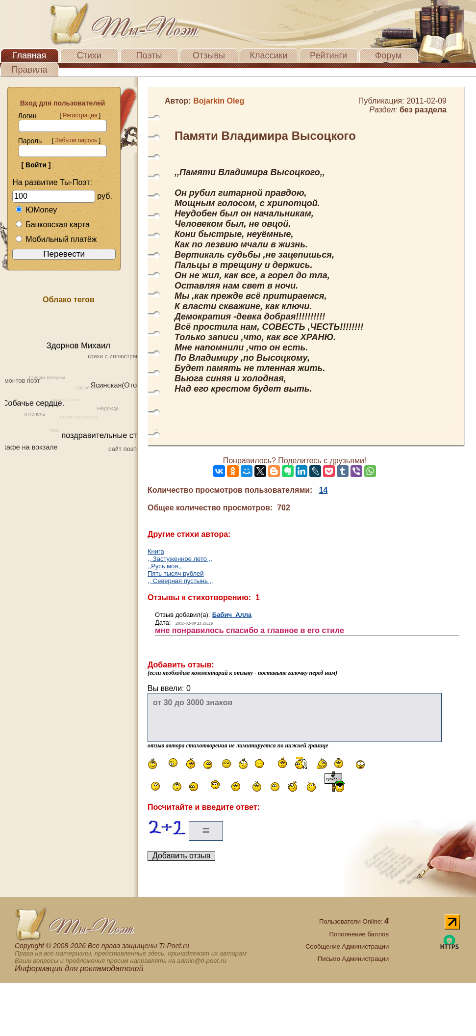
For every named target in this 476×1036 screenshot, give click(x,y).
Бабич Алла (232, 614)
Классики (269, 55)
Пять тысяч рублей (176, 573)
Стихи (89, 55)
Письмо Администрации (353, 958)
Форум (388, 55)
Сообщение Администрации (347, 946)
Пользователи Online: (354, 921)
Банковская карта (52, 224)
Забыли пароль (76, 140)
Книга (156, 551)
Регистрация (80, 115)
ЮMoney (36, 210)
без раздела (423, 110)
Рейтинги (328, 55)
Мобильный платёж (56, 239)
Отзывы (209, 55)
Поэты (149, 55)
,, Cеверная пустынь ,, (180, 580)
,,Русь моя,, (165, 566)
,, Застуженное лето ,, (180, 558)
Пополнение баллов (359, 934)
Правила (29, 70)
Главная (30, 55)
